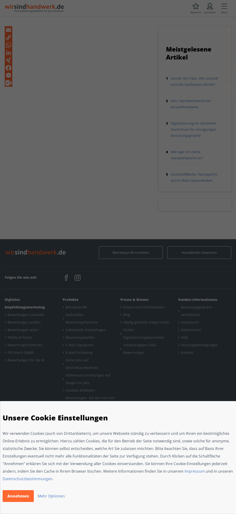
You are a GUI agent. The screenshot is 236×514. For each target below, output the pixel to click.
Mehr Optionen (51, 496)
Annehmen (18, 496)
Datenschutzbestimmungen (27, 478)
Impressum (194, 471)
